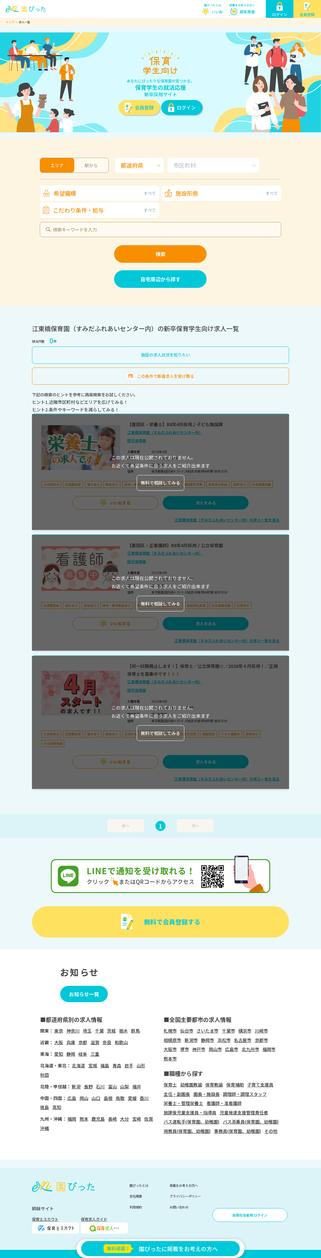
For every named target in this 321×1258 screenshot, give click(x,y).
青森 (117, 1065)
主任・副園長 (177, 1094)
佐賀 (148, 1119)
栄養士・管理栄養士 (183, 1103)
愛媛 (132, 1098)
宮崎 (136, 1119)
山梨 (124, 1086)
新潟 (76, 1086)
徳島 (44, 1107)
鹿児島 (98, 1119)
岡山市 (215, 1049)
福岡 (71, 1119)
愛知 (58, 1054)
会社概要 (135, 1196)
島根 (108, 1098)
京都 (82, 1042)
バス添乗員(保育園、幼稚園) (251, 1121)
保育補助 (235, 1084)
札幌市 (170, 1031)
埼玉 (87, 1031)
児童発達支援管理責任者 (244, 1112)
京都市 (261, 1040)
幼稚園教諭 (191, 1084)
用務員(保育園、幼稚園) (187, 1131)
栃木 (123, 1031)
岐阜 (82, 1054)
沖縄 (44, 1128)
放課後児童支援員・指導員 (190, 1112)
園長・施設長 (206, 1094)
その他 (270, 1131)
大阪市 (170, 1049)
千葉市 (228, 1031)
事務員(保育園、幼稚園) (237, 1131)
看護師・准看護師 (224, 1103)
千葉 (99, 1031)
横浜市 (244, 1031)
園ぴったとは (212, 5)
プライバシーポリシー (185, 1196)
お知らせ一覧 (84, 994)
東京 (58, 1031)
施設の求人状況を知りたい (165, 355)
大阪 (58, 1042)
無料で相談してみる (160, 482)
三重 (95, 1054)
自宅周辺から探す (160, 279)
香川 (144, 1098)
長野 (88, 1086)
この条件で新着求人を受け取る (165, 376)
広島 (71, 1098)
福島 (104, 1065)
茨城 (111, 1031)
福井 (136, 1086)
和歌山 (121, 1042)
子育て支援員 (260, 1084)
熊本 (84, 1119)
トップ (10, 22)
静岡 (70, 1054)
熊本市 (170, 1058)
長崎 (112, 1119)
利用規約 (135, 1207)
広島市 (231, 1049)
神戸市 (198, 1049)
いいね (217, 11)
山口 (96, 1098)
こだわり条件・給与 (104, 210)
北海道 (78, 1065)
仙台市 (186, 1031)
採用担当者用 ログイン (249, 1215)
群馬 (135, 1031)
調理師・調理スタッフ (245, 1094)
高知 (56, 1107)
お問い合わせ (179, 1207)
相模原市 (172, 1040)
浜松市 (224, 1040)
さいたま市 (207, 1031)
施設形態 (227, 193)
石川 (100, 1086)
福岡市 (269, 1049)
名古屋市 (242, 1040)
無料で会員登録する (172, 921)
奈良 (107, 1042)
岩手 (128, 1065)
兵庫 (70, 1042)
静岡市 (207, 1040)
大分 (124, 1119)
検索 (160, 254)
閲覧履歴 (247, 11)
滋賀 (95, 1042)
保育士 (170, 1084)
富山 (112, 1086)
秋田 (44, 1075)
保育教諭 (214, 1084)
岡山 (84, 1098)
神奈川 (73, 1031)
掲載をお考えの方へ (242, 5)
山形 (141, 1065)
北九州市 (250, 1049)
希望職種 (105, 193)
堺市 (184, 1049)
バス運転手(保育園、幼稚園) (191, 1121)
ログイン (186, 107)
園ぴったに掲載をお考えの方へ (160, 1248)
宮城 (92, 1065)
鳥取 (120, 1098)
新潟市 (191, 1040)
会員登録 (144, 107)
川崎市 (261, 1031)
